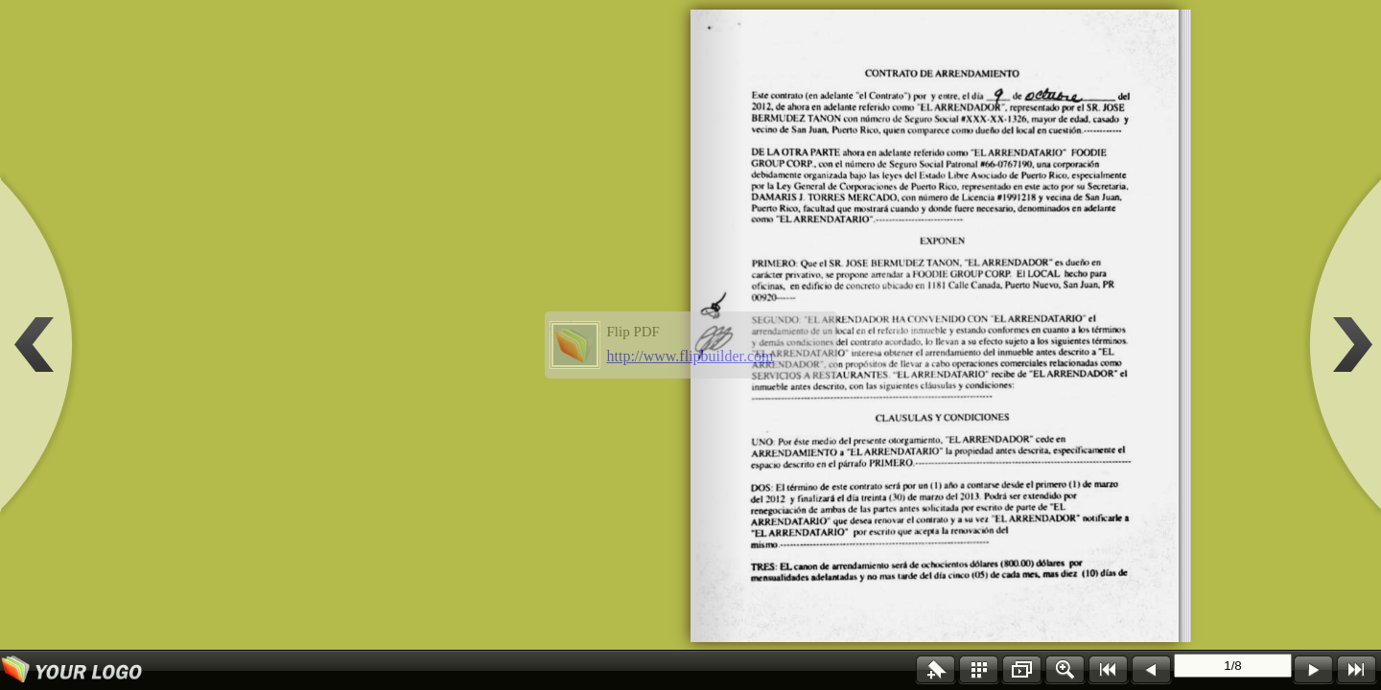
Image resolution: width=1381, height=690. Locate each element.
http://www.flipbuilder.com (690, 356)
